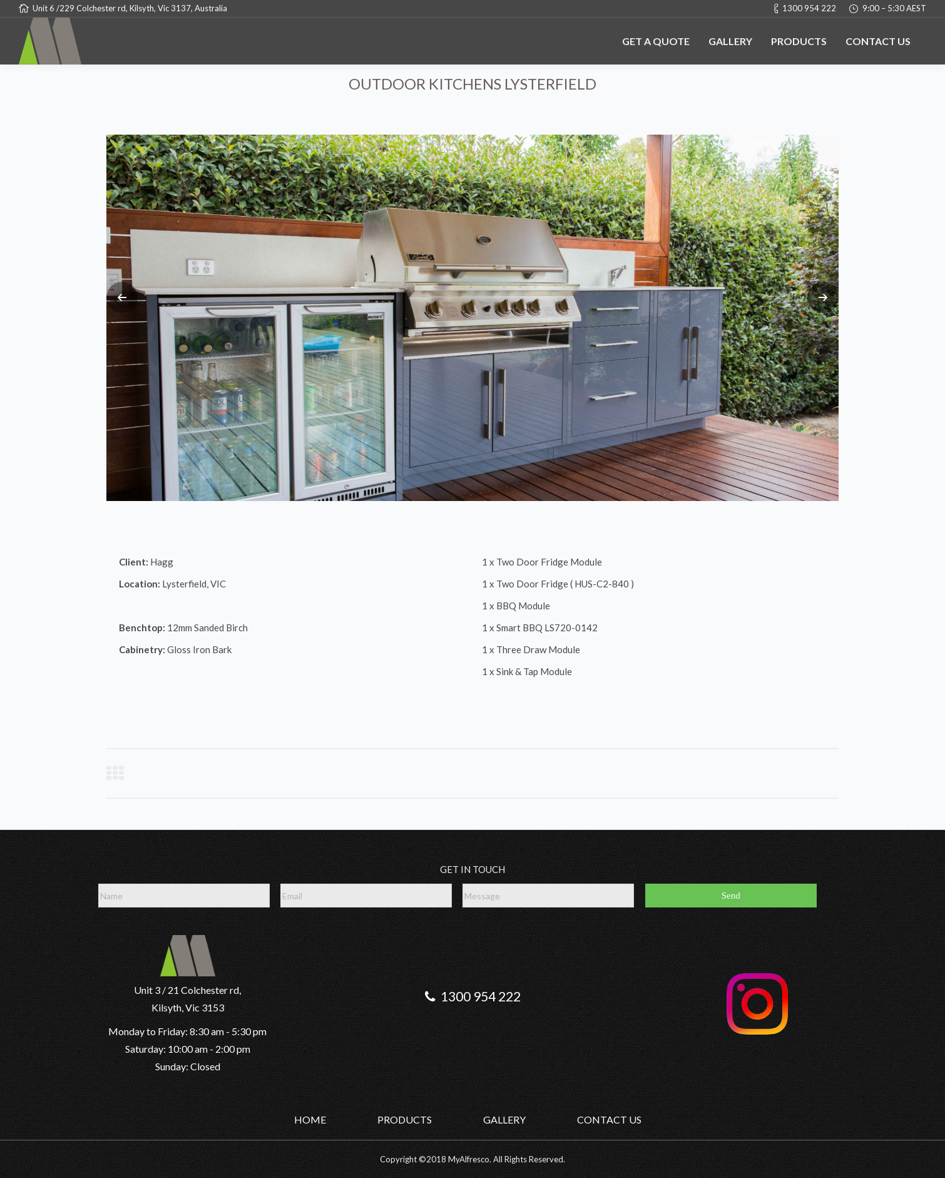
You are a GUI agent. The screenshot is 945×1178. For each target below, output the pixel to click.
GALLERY (504, 1119)
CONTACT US (609, 1119)
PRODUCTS (404, 1119)
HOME (310, 1119)
